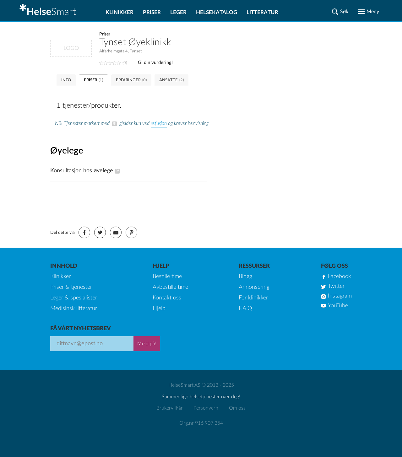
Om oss (237, 408)
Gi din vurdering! (155, 62)
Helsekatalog (216, 12)
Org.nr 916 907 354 (201, 423)
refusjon (159, 123)
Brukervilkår (169, 408)
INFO (66, 80)
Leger (178, 12)
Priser (152, 12)
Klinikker (119, 12)
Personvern (205, 408)
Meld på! (146, 343)
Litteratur (262, 12)
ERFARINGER (131, 80)
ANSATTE (171, 80)
